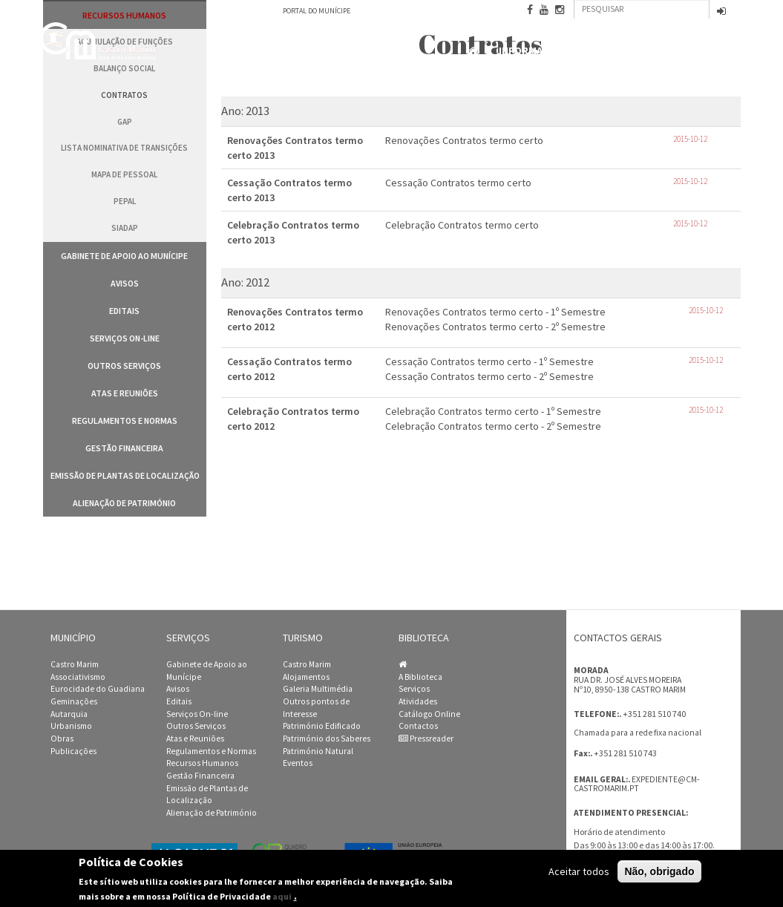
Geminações (73, 701)
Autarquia (69, 714)
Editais (124, 310)
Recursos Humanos (202, 763)
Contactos (704, 52)
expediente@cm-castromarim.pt (637, 784)
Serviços (414, 689)
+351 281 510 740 (654, 713)
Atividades (418, 701)
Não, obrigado (659, 871)
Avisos (125, 283)
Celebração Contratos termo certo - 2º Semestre (493, 426)
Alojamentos (306, 677)
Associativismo (77, 677)
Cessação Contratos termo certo (458, 182)
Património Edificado (322, 726)
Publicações (73, 751)
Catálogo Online (429, 714)
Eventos (297, 763)
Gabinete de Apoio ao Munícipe (124, 255)
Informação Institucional (570, 51)
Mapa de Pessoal (124, 174)
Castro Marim (74, 664)
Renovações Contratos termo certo (464, 140)
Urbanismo (71, 726)
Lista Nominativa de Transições (124, 148)
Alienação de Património (124, 502)
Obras (61, 738)
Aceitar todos (578, 871)
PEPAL (125, 201)
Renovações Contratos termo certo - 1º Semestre (495, 311)
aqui (282, 896)
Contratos (124, 95)
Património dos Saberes (326, 738)
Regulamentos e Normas (124, 420)
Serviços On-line (125, 338)
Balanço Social (124, 68)
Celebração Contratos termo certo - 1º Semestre (493, 411)
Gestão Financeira (124, 448)
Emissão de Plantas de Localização (125, 475)
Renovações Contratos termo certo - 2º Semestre (495, 326)
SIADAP (124, 228)
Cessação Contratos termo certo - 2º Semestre (489, 376)
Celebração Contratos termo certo (462, 225)
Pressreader (426, 738)
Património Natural (318, 751)
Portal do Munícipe (316, 11)
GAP (124, 122)
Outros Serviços (124, 365)
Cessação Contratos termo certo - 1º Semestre (489, 361)
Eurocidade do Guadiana (97, 689)
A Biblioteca (420, 677)
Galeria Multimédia (318, 689)
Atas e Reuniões (124, 393)
